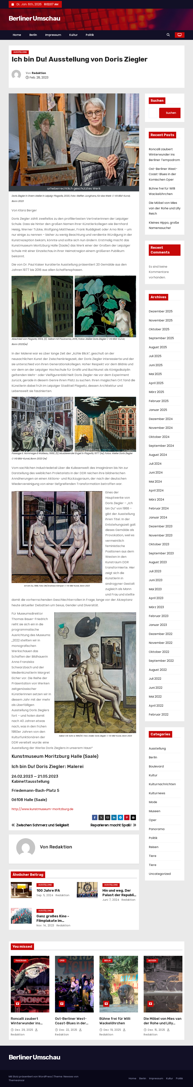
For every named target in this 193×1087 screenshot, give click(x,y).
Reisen (153, 847)
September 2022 (161, 661)
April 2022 (156, 705)
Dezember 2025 (161, 311)
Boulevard (156, 766)
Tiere (152, 856)
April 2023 (156, 598)
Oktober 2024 (159, 437)
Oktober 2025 (159, 329)
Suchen (157, 101)
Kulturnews (157, 793)
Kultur (73, 35)
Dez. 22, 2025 (68, 1030)
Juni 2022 (155, 688)
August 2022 (158, 670)
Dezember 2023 (160, 526)
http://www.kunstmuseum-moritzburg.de (42, 809)
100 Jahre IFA (48, 890)
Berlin (33, 35)
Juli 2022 (155, 678)
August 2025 (158, 347)
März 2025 (156, 392)
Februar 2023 (158, 616)
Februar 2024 (159, 508)
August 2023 (158, 562)
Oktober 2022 (159, 652)
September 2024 (161, 446)
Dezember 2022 (160, 634)
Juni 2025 (156, 365)
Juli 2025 (155, 356)
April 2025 (156, 383)
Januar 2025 (158, 410)
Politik (90, 35)
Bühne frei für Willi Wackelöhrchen (114, 1021)
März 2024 (156, 499)
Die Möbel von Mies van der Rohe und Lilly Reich (165, 208)
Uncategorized (160, 874)
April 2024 (156, 490)
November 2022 (160, 643)
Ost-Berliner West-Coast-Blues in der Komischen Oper (163, 174)
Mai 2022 (155, 696)
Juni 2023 (155, 580)
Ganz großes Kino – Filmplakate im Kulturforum (52, 920)
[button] (169, 35)
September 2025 (161, 338)
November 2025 (161, 320)
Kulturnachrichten (162, 784)
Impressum (53, 35)
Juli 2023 (155, 571)
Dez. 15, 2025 (157, 1030)
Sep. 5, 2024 (44, 895)
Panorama (156, 829)
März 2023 (156, 607)
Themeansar (17, 1080)
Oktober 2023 (159, 544)
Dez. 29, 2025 (24, 1030)
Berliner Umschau (34, 18)
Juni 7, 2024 (110, 900)
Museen (154, 811)
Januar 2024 (158, 517)
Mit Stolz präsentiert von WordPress (31, 1076)
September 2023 (161, 553)
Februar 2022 (158, 714)
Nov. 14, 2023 (45, 925)
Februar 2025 (159, 401)
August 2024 (158, 455)
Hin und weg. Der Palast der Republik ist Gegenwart (119, 895)
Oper (153, 820)
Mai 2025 (155, 374)
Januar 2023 (158, 625)
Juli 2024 (155, 463)
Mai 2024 (155, 481)
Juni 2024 (156, 472)
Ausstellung (20, 52)
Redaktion (39, 73)
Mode (153, 802)
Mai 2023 (155, 589)
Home (17, 35)
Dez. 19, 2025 (113, 1030)
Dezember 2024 (161, 419)
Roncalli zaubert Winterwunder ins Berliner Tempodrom (164, 154)
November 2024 (161, 428)
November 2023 (160, 535)
